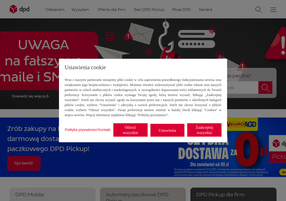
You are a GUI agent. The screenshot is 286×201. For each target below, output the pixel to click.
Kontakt (104, 129)
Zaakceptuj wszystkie (204, 130)
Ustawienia (167, 130)
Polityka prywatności (81, 129)
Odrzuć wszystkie (130, 130)
